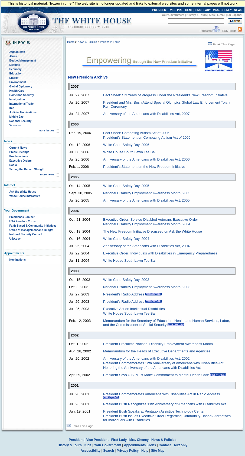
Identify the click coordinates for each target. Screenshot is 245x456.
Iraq (11, 108)
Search (108, 450)
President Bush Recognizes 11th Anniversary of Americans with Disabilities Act (164, 404)
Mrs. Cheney (139, 440)
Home (70, 41)
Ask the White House (22, 191)
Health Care (17, 90)
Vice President (97, 440)
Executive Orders (20, 160)
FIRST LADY (203, 10)
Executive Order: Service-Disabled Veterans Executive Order (150, 219)
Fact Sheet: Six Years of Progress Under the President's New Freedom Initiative (165, 95)
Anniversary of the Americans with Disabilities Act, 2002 (146, 358)
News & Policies (87, 41)
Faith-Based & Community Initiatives (33, 225)
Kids (212, 14)
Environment (17, 82)
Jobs (152, 445)
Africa (13, 56)
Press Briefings (19, 152)
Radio (13, 165)
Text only (180, 445)
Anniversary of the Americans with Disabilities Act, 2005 (146, 200)
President (76, 440)
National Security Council (25, 234)
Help (144, 450)
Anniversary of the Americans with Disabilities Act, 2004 (146, 246)
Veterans (15, 125)
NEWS (238, 10)
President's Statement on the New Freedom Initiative (144, 167)
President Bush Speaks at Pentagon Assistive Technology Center (154, 411)
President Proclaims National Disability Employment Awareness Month (158, 344)
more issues (46, 130)
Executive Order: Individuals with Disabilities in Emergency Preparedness (160, 253)
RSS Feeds (229, 30)
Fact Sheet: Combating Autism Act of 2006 (136, 133)
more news (47, 174)
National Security (20, 121)
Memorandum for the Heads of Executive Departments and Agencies (156, 351)
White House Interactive (24, 196)
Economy (15, 69)
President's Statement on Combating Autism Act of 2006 (147, 137)
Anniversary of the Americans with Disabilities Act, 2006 (146, 159)
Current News (18, 147)
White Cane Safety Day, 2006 (126, 145)
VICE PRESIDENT (181, 10)
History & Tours (197, 14)
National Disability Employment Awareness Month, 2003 (146, 287)
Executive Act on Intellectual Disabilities (134, 309)
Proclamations (18, 156)
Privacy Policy (128, 450)
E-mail (221, 14)
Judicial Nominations (23, 112)
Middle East (17, 116)
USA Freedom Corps (22, 221)
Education (15, 73)
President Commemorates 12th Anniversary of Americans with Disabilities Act (163, 363)
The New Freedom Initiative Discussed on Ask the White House (152, 231)
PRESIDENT (160, 10)
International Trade (21, 103)
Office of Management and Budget (31, 230)
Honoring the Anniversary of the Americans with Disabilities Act (152, 368)
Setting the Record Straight (26, 169)
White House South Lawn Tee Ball (129, 152)
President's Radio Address (123, 294)
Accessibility (90, 450)
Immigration (17, 99)
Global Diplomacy (20, 86)
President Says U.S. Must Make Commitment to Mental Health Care (156, 375)
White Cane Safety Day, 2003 (126, 280)
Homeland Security (21, 95)
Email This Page (221, 44)
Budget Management (22, 60)
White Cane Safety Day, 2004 (126, 239)
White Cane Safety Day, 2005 (126, 186)
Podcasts (205, 30)
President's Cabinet (22, 217)
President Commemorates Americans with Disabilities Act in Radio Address (161, 394)
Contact (165, 445)
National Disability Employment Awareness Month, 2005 (146, 193)
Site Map (157, 450)
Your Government (173, 14)
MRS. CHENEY (222, 10)
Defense (14, 64)
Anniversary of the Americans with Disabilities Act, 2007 (146, 114)
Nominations (17, 259)
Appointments (135, 445)
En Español (234, 14)
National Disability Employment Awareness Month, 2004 (146, 224)
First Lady (119, 440)
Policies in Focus (110, 41)
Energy (14, 77)
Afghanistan (17, 51)
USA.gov (15, 238)
